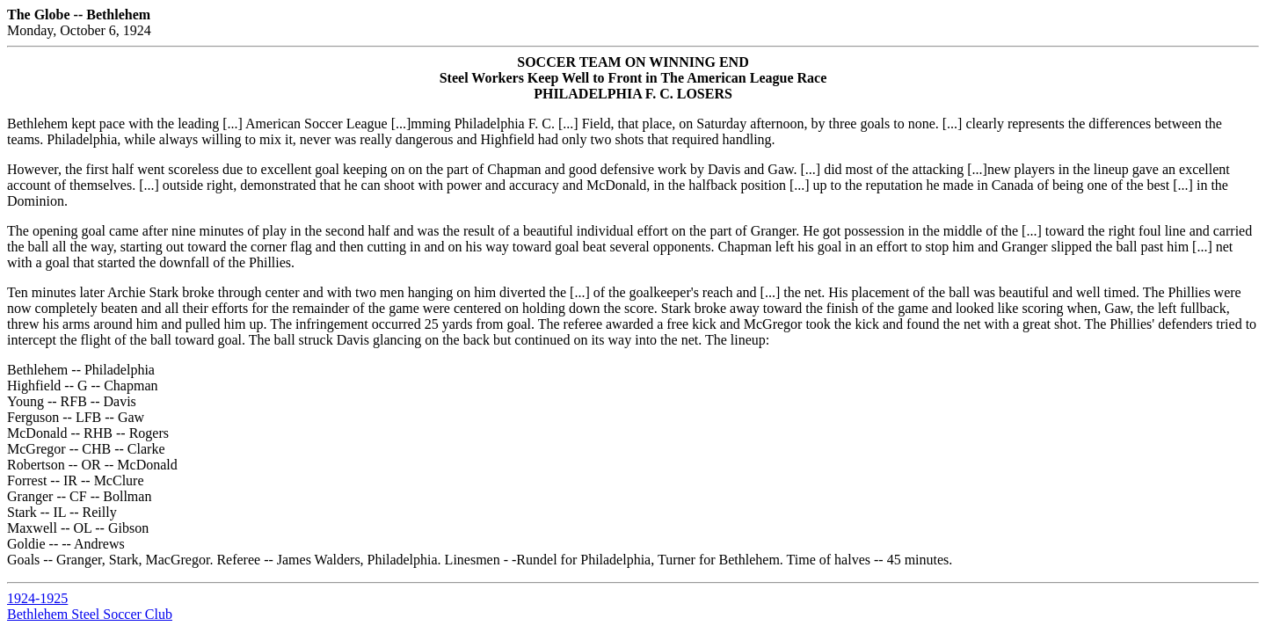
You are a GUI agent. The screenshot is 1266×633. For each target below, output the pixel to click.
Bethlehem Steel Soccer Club (89, 614)
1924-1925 (37, 598)
